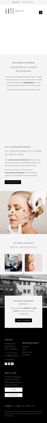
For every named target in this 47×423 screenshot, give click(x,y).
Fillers (24, 349)
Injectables (25, 347)
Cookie (17, 413)
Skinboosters (26, 355)
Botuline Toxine (27, 352)
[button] (23, 273)
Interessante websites (25, 411)
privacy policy (24, 413)
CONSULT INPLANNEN (23, 320)
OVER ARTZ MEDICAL (13, 182)
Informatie (30, 413)
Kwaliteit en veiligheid (36, 411)
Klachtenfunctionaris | (10, 413)
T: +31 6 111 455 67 (11, 353)
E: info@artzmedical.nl (11, 356)
